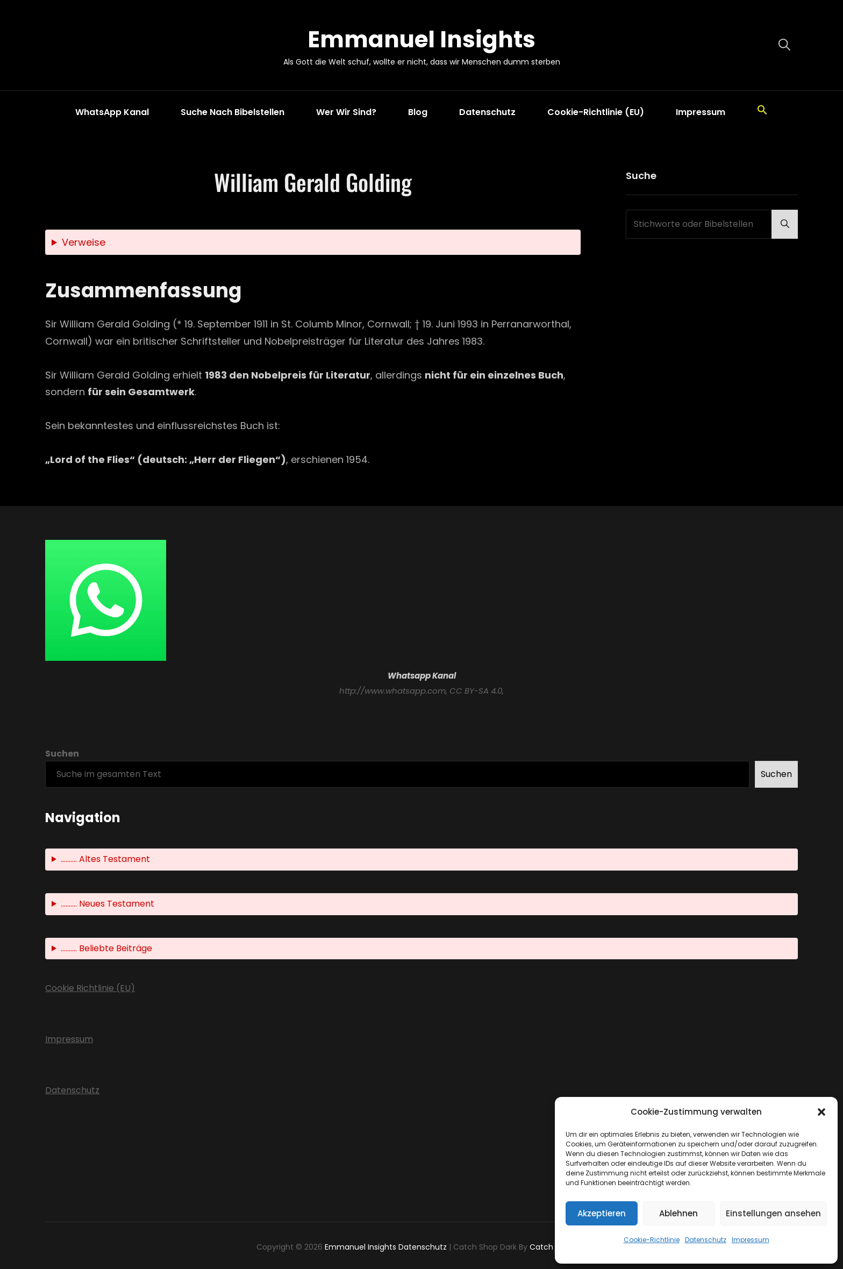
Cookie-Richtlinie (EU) (595, 112)
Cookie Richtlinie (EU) (90, 988)
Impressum (750, 1239)
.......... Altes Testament (105, 859)
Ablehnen (678, 1213)
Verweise (83, 242)
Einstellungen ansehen (773, 1213)
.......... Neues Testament (107, 903)
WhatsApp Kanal (112, 112)
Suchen (62, 753)
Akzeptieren (601, 1213)
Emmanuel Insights (421, 39)
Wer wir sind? (346, 112)
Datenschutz (705, 1239)
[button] (821, 1112)
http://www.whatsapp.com (392, 690)
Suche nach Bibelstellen (232, 112)
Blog (417, 112)
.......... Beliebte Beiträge (106, 948)
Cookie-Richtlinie (652, 1239)
